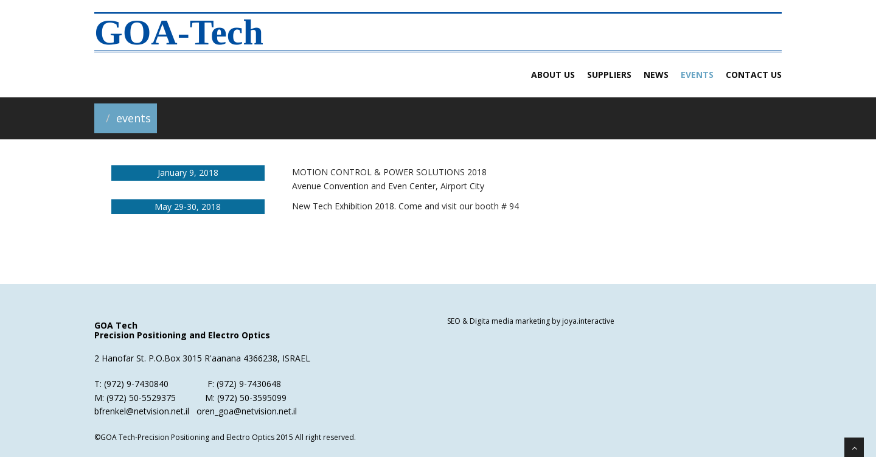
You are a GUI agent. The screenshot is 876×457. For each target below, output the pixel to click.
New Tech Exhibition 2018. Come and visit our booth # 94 (405, 206)
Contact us (754, 74)
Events (697, 74)
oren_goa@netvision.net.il (246, 411)
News (656, 74)
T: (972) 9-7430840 (131, 383)
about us (553, 74)
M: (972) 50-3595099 (246, 397)
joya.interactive (587, 321)
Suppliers (609, 74)
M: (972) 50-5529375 (135, 397)
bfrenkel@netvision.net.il (141, 411)
